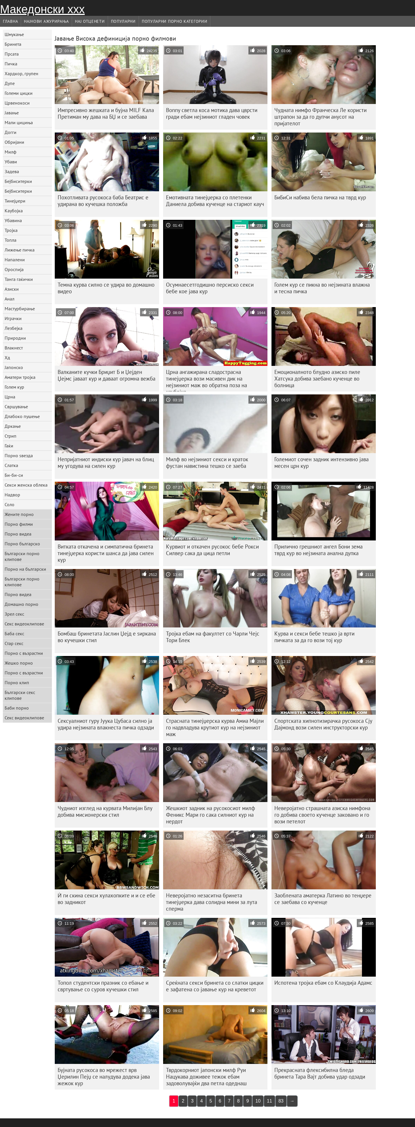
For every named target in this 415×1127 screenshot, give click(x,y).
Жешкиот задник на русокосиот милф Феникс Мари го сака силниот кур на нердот (210, 815)
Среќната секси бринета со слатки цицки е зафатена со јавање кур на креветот (214, 986)
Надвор (12, 495)
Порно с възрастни (24, 653)
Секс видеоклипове (24, 624)
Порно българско (22, 544)
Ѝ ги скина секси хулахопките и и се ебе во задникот (106, 898)
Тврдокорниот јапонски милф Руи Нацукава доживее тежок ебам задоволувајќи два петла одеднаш (206, 1077)
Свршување (16, 406)
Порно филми (19, 524)
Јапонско (14, 367)
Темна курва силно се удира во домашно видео (106, 288)
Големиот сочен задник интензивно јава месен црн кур (321, 462)
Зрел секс (14, 614)
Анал (9, 299)
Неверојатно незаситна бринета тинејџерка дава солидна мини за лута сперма (211, 902)
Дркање (13, 426)
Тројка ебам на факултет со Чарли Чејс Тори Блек (212, 637)
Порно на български (25, 569)
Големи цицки (19, 93)
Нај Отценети (90, 21)
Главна (10, 21)
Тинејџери (15, 201)
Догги (10, 132)
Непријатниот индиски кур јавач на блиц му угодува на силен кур (106, 462)
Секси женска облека (26, 485)
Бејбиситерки (18, 181)
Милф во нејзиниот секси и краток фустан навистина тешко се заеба (207, 462)
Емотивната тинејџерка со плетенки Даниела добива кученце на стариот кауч (215, 200)
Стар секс (14, 643)
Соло (9, 504)
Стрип (10, 436)
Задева (12, 171)
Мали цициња (19, 122)
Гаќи (9, 446)
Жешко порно (19, 663)
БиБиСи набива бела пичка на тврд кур (320, 197)
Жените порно (19, 514)
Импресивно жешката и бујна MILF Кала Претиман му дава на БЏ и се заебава (106, 113)
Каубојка (14, 210)
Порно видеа (18, 534)
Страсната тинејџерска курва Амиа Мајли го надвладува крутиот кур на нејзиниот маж (215, 727)
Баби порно (17, 708)
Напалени (15, 259)
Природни (15, 338)
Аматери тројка (20, 377)
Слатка (11, 465)
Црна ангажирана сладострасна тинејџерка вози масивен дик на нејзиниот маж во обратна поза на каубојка (206, 380)
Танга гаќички (19, 279)
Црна (10, 397)
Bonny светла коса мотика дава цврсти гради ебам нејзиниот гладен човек (211, 113)
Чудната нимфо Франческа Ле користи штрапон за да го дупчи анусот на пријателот (320, 117)
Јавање (12, 113)
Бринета (13, 44)
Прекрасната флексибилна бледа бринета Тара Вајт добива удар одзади (319, 1073)
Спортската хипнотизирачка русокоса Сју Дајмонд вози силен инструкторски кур (323, 724)
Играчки (13, 318)
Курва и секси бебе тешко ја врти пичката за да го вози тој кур (314, 637)
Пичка (11, 64)
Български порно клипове (22, 556)
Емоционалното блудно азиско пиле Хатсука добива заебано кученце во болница (317, 378)
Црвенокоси (17, 103)
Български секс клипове (20, 695)
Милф (10, 152)
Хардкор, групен (21, 73)
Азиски (12, 289)
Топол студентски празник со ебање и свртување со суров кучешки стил (103, 986)
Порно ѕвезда (19, 455)
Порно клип (17, 682)
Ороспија (14, 269)
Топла (10, 240)
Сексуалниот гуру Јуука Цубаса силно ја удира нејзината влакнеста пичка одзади (106, 724)
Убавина (13, 220)
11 (269, 1100)
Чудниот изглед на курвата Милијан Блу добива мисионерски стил (105, 811)
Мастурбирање (20, 308)
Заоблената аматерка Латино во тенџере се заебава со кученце (322, 898)
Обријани (14, 142)
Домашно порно (21, 604)
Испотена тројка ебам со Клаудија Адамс (323, 982)
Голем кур (14, 387)
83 (281, 1100)
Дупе (10, 83)
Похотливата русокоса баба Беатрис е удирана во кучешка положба (103, 200)
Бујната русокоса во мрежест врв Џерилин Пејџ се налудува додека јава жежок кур (104, 1077)
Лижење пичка (20, 250)
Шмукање (14, 34)
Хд (7, 357)
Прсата (12, 54)
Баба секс (14, 633)
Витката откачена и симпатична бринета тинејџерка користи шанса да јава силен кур (106, 553)
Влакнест (14, 348)
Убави (11, 161)
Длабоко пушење (22, 416)
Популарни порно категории (174, 21)
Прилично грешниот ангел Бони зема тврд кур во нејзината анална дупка (318, 550)
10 (258, 1100)
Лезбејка (13, 328)
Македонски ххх (42, 9)
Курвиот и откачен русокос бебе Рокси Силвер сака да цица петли (212, 550)
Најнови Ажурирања (46, 21)
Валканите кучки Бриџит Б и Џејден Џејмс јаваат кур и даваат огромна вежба (106, 375)
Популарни (123, 21)
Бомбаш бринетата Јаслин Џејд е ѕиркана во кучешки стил (107, 637)
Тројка (11, 230)
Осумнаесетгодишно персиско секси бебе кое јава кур (210, 288)
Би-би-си (14, 475)
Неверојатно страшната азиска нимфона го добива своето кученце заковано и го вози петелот (322, 815)
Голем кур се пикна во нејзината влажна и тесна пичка (322, 288)
